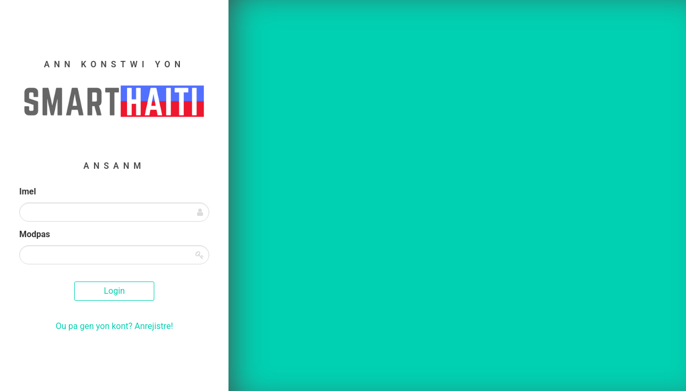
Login (114, 291)
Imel (27, 191)
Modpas (34, 234)
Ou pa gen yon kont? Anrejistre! (114, 326)
